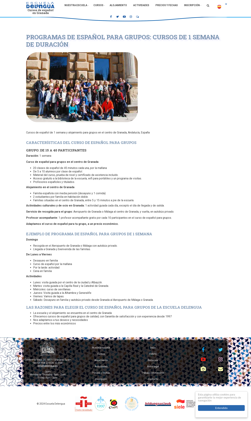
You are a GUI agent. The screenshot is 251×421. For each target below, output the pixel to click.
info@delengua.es (48, 365)
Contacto (153, 379)
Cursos (98, 5)
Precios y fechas (166, 5)
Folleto (153, 354)
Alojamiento (118, 5)
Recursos (153, 360)
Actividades (141, 5)
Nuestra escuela (75, 5)
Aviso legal (153, 366)
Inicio (153, 347)
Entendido (221, 408)
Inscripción (192, 5)
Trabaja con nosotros (153, 372)
